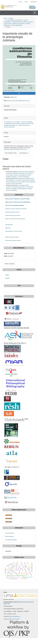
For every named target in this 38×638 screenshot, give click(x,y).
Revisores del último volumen (13, 240)
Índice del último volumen (12, 237)
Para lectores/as (9, 533)
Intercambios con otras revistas (13, 231)
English (7, 275)
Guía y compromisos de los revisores (15, 218)
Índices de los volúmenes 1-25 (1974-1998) (17, 198)
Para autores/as (9, 536)
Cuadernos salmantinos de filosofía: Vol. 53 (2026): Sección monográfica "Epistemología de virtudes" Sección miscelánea (20, 181)
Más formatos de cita (11, 153)
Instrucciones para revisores (12, 215)
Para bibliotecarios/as (11, 539)
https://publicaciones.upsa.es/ (11, 619)
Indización (8, 228)
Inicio (5, 18)
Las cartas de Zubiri (23, 185)
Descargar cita (24, 153)
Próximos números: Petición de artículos (16, 208)
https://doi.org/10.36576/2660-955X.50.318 (18, 100)
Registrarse (34, 1)
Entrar (26, 1)
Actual (20, 1)
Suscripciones (9, 224)
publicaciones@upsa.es (13, 616)
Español (7, 278)
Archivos (11, 18)
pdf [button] (19, 93)
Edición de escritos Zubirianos (26, 171)
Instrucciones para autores (12, 212)
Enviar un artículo (9, 263)
